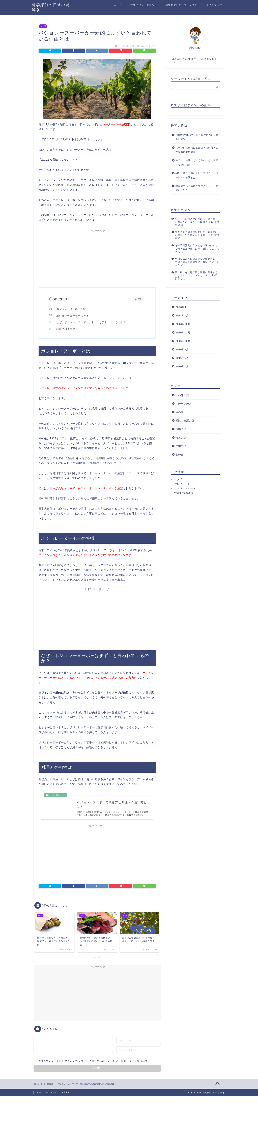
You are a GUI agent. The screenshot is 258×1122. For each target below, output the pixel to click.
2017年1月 (182, 315)
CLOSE (138, 299)
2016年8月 (182, 357)
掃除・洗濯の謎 (185, 420)
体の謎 (180, 412)
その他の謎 (182, 395)
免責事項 (66, 1093)
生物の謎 (181, 446)
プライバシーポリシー (143, 5)
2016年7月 (182, 366)
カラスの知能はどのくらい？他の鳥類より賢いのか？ (197, 162)
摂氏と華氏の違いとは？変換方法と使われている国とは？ (197, 175)
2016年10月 (183, 340)
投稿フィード (182, 483)
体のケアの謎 (184, 403)
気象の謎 (181, 437)
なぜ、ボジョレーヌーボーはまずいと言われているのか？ (91, 322)
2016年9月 (182, 349)
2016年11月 (183, 332)
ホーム (118, 5)
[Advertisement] (97, 257)
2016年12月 (183, 324)
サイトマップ (214, 5)
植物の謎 (181, 429)
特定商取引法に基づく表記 (181, 5)
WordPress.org (183, 492)
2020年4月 (182, 307)
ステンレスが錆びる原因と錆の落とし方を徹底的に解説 (197, 149)
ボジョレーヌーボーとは (71, 308)
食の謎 (43, 26)
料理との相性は (65, 328)
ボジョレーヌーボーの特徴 (72, 315)
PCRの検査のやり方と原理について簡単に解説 (197, 137)
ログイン (179, 479)
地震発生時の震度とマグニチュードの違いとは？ (197, 188)
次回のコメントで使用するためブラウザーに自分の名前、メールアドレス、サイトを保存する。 (95, 1061)
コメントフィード (185, 488)
